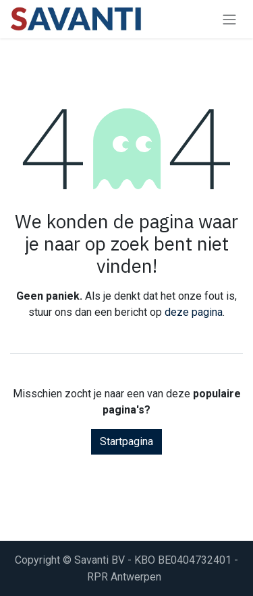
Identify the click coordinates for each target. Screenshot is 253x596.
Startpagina (126, 441)
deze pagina (194, 312)
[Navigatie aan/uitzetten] (229, 19)
